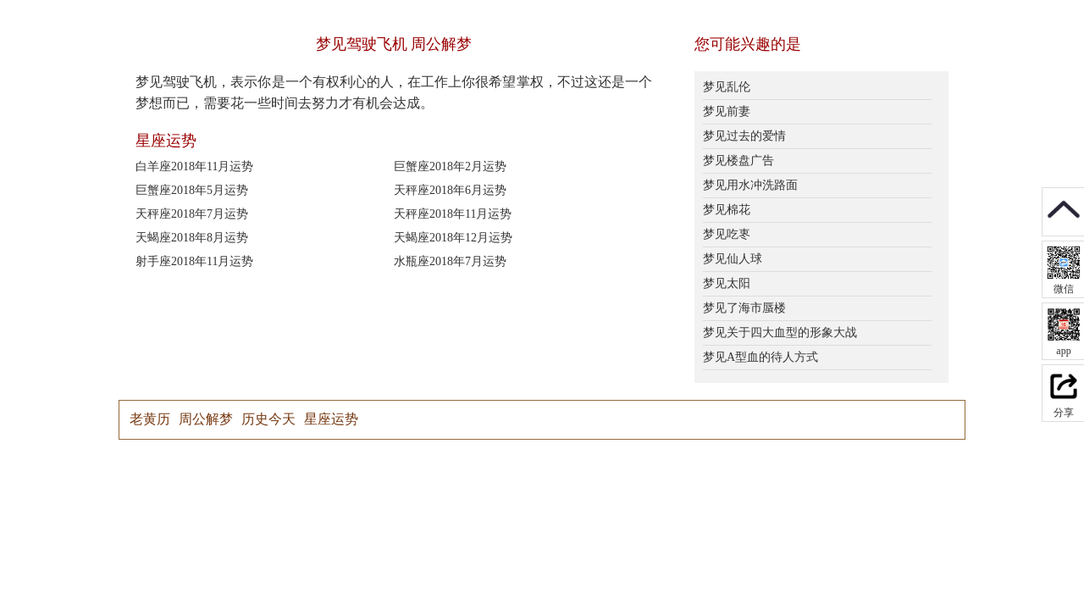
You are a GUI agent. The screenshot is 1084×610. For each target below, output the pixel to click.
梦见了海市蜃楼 (744, 308)
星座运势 (331, 419)
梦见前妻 (726, 111)
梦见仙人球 (732, 258)
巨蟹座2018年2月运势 (450, 166)
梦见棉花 (726, 209)
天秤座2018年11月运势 (453, 214)
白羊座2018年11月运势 (194, 166)
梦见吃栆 (726, 234)
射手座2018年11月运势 (194, 261)
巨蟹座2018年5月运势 (192, 190)
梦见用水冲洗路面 (750, 185)
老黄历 (150, 419)
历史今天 (268, 419)
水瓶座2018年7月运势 (450, 261)
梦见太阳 (726, 283)
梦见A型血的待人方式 (760, 357)
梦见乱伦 (726, 86)
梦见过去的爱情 (744, 136)
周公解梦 (206, 419)
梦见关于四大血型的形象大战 (780, 332)
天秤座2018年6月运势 (450, 190)
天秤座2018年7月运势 (192, 214)
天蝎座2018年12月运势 (453, 237)
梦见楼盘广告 (738, 160)
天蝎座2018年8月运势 (192, 237)
